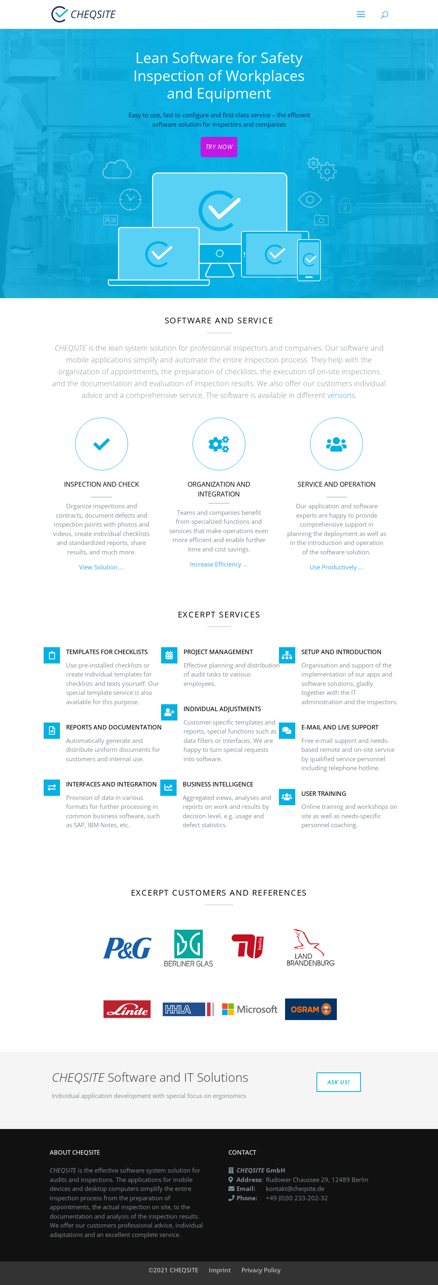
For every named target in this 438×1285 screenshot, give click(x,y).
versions (341, 395)
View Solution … (101, 567)
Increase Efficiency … (219, 564)
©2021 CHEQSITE (173, 1270)
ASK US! (338, 1082)
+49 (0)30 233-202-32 (297, 1198)
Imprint (220, 1270)
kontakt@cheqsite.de (295, 1188)
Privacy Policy (261, 1270)
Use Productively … (336, 567)
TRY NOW (219, 147)
